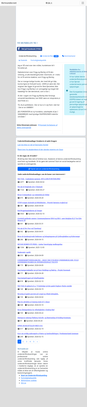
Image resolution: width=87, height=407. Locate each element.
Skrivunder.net (9, 2)
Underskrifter (49, 56)
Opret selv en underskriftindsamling (43, 169)
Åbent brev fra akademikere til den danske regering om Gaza (40, 149)
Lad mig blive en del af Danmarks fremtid (33, 145)
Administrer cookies (29, 380)
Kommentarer (68, 56)
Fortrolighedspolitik (38, 60)
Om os (23, 383)
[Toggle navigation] (83, 3)
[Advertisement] (48, 24)
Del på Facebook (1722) (29, 49)
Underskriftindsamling (28, 56)
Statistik (23, 60)
